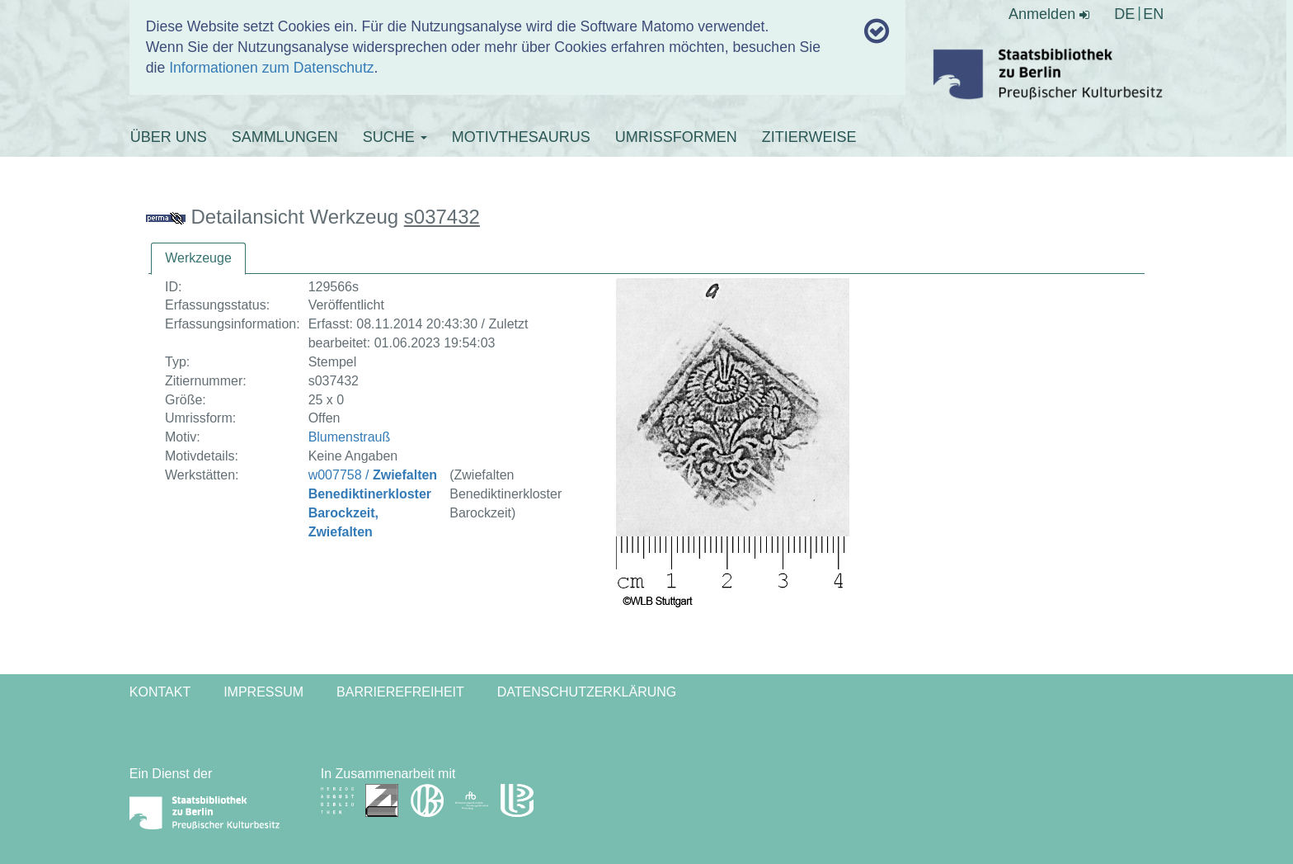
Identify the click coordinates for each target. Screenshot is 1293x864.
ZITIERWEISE (809, 137)
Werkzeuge (198, 258)
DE (1124, 14)
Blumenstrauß (349, 437)
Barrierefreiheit (400, 692)
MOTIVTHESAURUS (521, 137)
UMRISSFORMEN (676, 137)
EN (1153, 14)
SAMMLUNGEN (285, 137)
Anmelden (1049, 14)
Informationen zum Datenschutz (271, 67)
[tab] (198, 259)
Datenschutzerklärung (587, 692)
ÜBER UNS (168, 137)
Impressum (263, 692)
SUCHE (395, 137)
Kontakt (159, 692)
